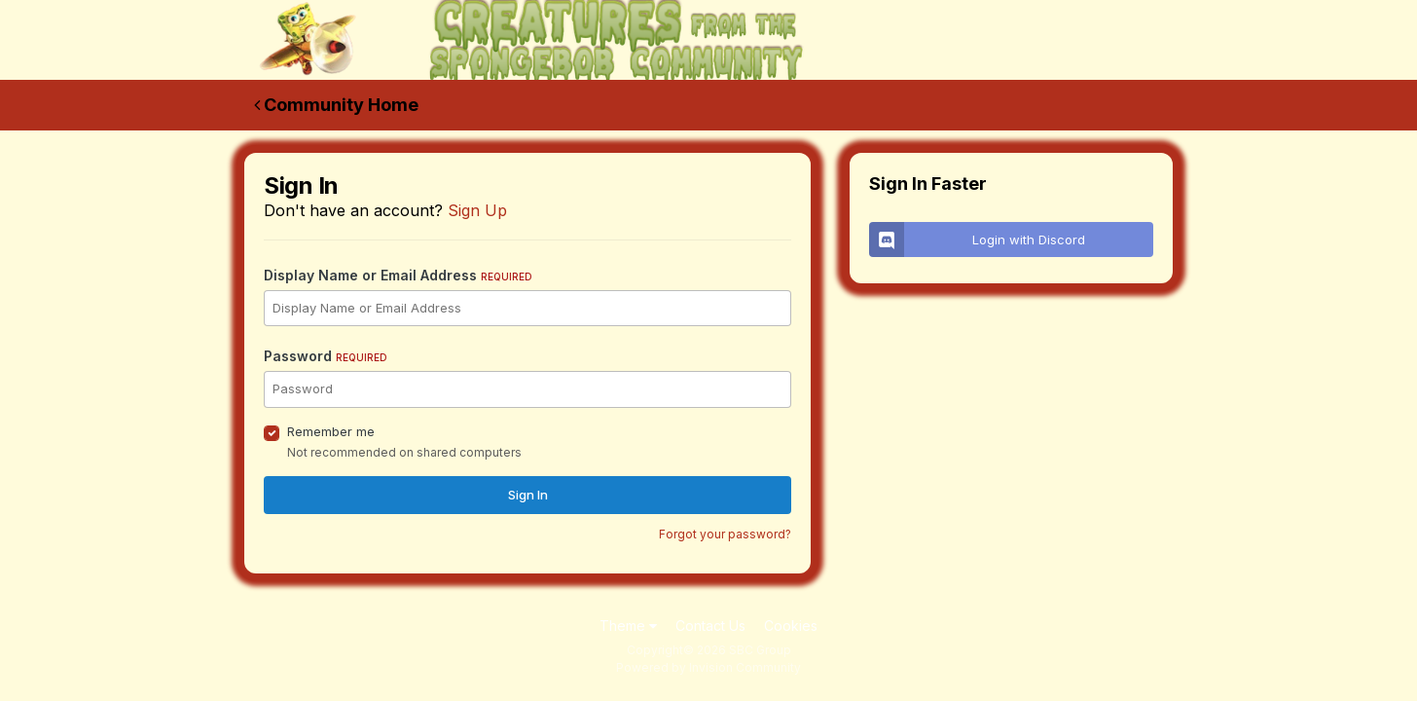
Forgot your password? (725, 534)
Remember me (331, 431)
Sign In (528, 494)
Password (325, 356)
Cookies (791, 625)
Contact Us (710, 625)
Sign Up (477, 210)
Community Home (336, 104)
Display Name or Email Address (398, 275)
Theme (628, 625)
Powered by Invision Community (708, 667)
